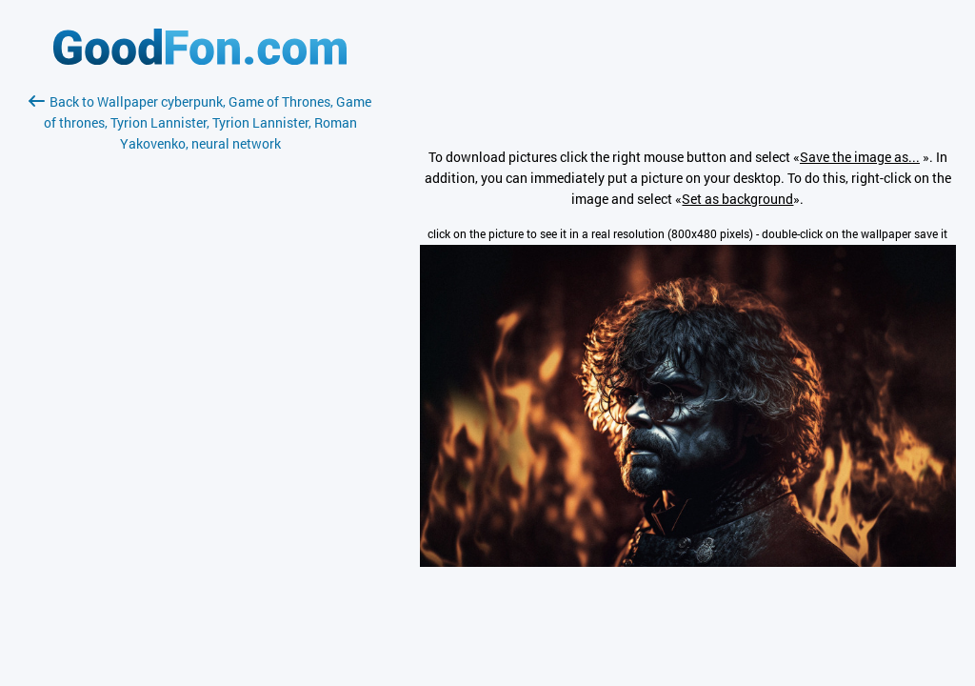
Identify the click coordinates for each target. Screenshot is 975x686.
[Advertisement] (200, 380)
